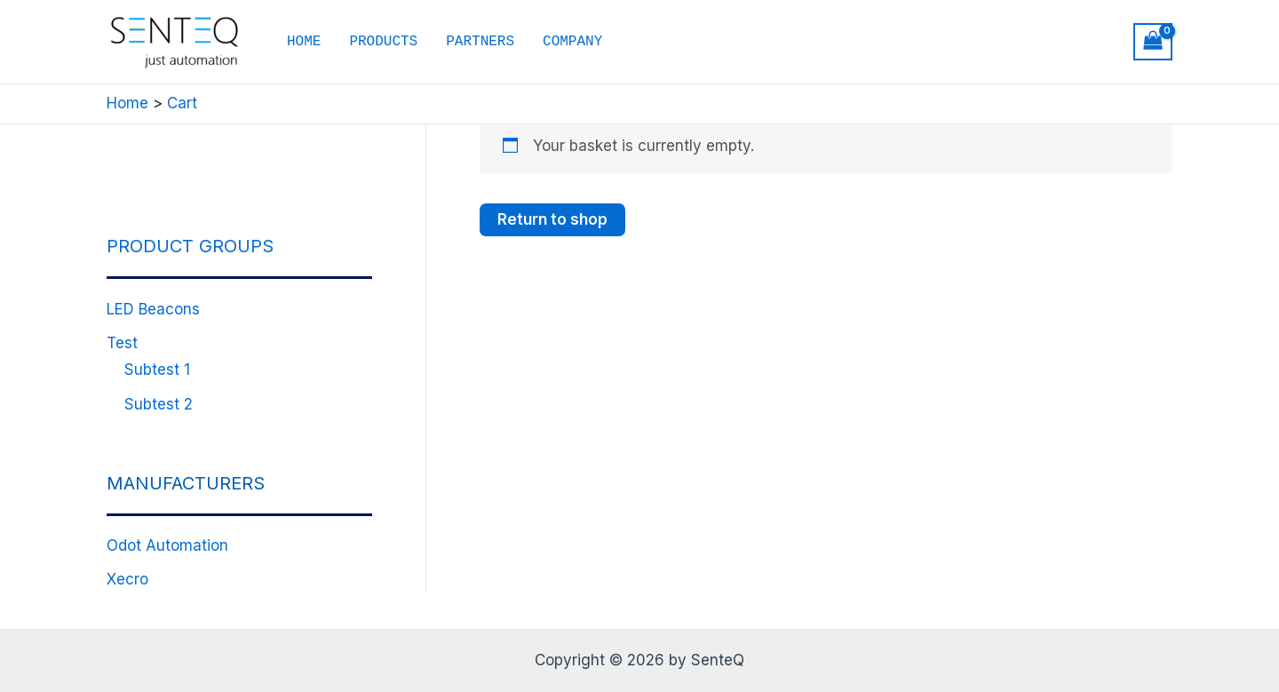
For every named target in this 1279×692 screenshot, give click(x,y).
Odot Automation (167, 545)
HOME (304, 42)
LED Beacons (153, 309)
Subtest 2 (158, 404)
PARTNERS (480, 42)
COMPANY (572, 42)
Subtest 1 (157, 369)
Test (122, 343)
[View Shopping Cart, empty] (1152, 42)
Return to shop (552, 219)
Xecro (127, 579)
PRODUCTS (383, 42)
